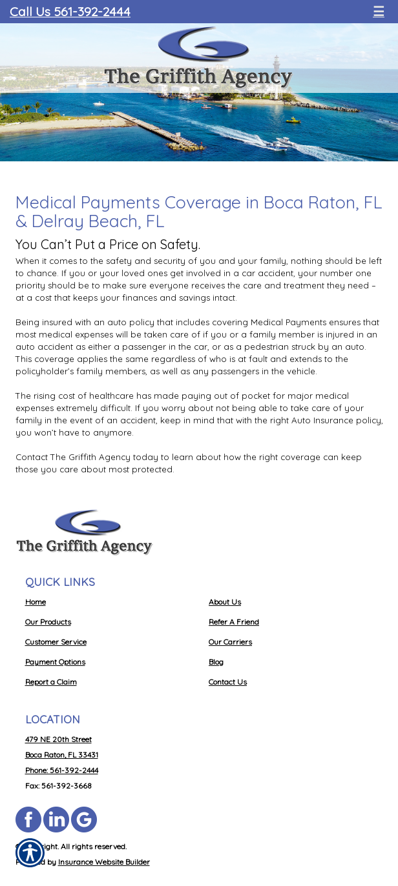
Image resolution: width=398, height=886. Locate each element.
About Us (225, 602)
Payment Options (55, 662)
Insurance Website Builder (104, 862)
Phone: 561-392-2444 (61, 770)
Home (35, 602)
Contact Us (228, 682)
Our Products (48, 622)
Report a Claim (51, 682)
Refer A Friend (234, 622)
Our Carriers (230, 642)
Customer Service (56, 642)
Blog (216, 662)
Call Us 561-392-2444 (70, 11)
